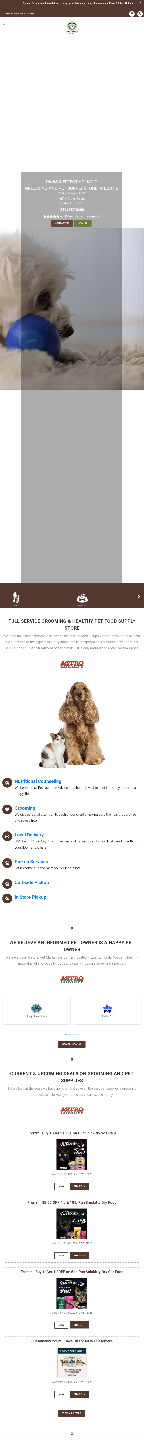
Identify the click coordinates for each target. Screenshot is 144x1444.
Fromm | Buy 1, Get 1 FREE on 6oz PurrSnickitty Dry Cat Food (72, 1272)
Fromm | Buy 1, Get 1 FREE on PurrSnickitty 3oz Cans (72, 1133)
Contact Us (62, 223)
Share (79, 1186)
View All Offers (71, 1413)
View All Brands (71, 1044)
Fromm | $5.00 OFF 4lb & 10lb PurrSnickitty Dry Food (72, 1202)
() (82, 216)
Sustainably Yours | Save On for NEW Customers (72, 1341)
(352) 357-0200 (71, 210)
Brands (83, 223)
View (61, 1186)
